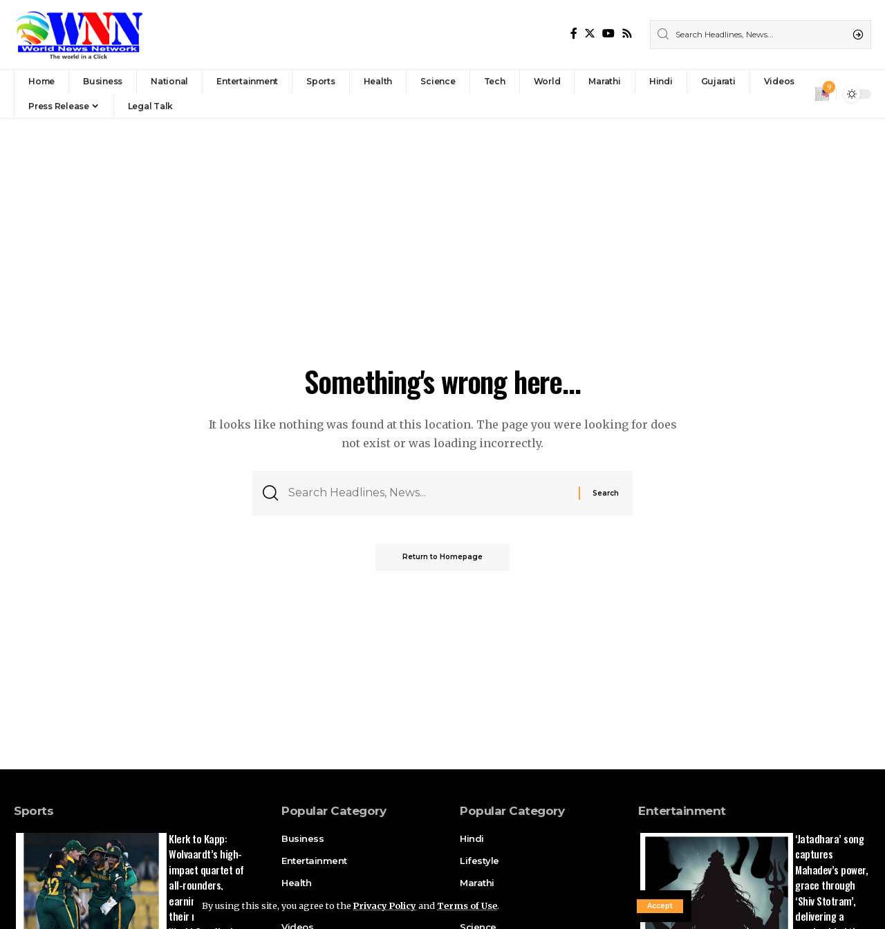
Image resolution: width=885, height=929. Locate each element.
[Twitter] (590, 33)
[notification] (822, 94)
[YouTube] (608, 33)
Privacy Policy (385, 905)
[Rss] (627, 33)
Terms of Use (469, 905)
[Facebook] (574, 33)
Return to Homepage (442, 557)
